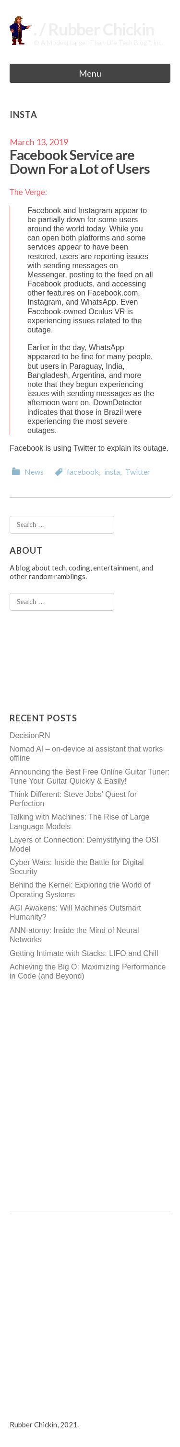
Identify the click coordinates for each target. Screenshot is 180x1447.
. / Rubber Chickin (94, 29)
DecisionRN (30, 735)
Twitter (137, 471)
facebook (83, 471)
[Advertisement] (48, 661)
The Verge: (28, 192)
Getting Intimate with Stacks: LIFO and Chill (84, 953)
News (34, 471)
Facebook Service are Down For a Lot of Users (80, 161)
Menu (90, 73)
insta (112, 471)
